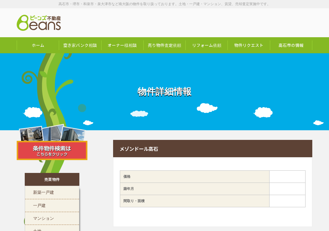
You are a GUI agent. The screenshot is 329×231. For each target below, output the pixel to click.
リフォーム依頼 (206, 45)
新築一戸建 (43, 191)
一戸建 (39, 204)
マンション (43, 217)
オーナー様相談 (122, 45)
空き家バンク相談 (80, 45)
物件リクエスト (248, 45)
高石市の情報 (291, 45)
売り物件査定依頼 (164, 45)
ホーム (38, 45)
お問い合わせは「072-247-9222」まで (280, 23)
